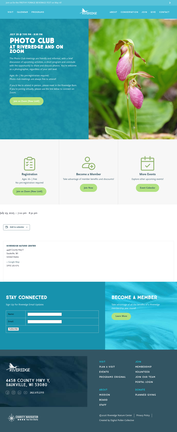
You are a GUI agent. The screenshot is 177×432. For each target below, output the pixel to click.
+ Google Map (13, 262)
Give (153, 12)
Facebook (7, 392)
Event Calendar (147, 188)
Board (103, 399)
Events (104, 371)
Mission (104, 394)
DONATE (140, 389)
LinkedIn (19, 392)
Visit (10, 12)
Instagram (13, 392)
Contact (164, 12)
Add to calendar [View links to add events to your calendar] (17, 227)
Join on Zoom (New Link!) (26, 101)
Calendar (22, 12)
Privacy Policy (143, 415)
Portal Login (144, 382)
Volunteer (142, 371)
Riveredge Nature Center (21, 246)
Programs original (112, 377)
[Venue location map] (128, 261)
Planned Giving (145, 394)
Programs (37, 12)
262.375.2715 (37, 392)
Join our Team (145, 377)
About (113, 12)
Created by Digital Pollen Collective (116, 420)
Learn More (121, 316)
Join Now (88, 188)
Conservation (129, 12)
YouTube (25, 392)
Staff (103, 405)
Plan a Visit (107, 366)
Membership (143, 366)
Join (144, 12)
